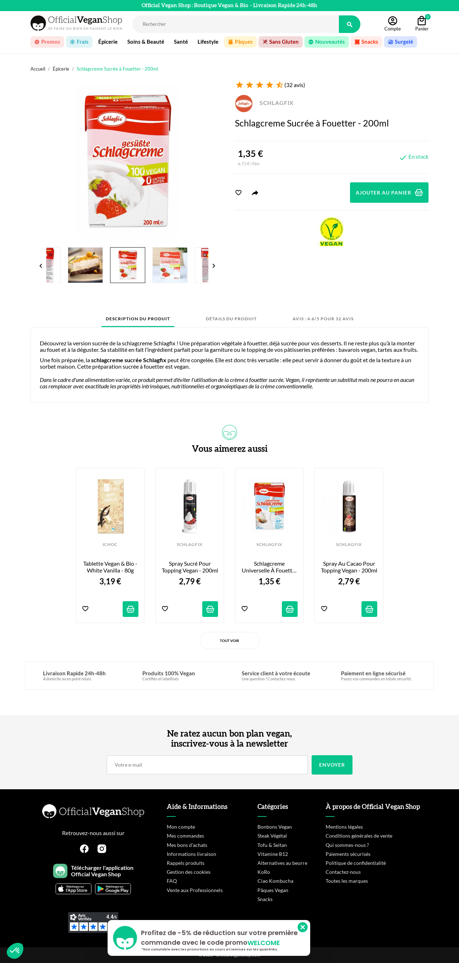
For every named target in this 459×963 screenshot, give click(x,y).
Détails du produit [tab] (231, 318)
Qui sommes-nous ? (347, 845)
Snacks (265, 899)
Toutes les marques (347, 881)
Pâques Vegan (272, 890)
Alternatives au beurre (282, 863)
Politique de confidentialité (356, 863)
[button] (15, 950)
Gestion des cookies (188, 872)
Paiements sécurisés (348, 854)
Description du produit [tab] (138, 318)
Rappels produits (185, 863)
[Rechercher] (236, 24)
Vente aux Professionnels (195, 890)
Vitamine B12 (272, 854)
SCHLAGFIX (264, 102)
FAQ (172, 881)
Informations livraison (191, 854)
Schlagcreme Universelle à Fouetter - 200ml (270, 567)
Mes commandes (185, 836)
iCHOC (110, 544)
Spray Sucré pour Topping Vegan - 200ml (190, 566)
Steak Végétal (272, 836)
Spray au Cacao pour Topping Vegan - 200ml (349, 566)
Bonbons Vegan (274, 827)
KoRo (263, 872)
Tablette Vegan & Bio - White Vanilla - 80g (110, 566)
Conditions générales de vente (359, 836)
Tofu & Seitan (272, 845)
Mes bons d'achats (187, 845)
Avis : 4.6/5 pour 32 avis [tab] (323, 318)
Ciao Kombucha (275, 881)
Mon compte (181, 827)
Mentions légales (344, 827)
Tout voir (229, 640)
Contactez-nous (343, 872)
